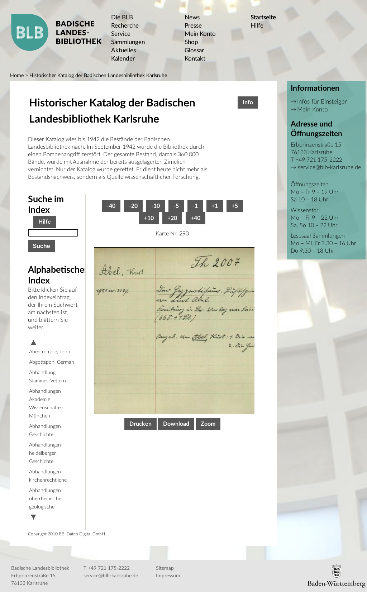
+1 (214, 206)
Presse (193, 26)
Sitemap (165, 568)
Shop (191, 42)
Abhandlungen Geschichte (45, 430)
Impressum (168, 575)
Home (17, 75)
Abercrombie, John (49, 351)
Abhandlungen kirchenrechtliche (48, 476)
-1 (195, 206)
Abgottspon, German (51, 362)
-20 (133, 206)
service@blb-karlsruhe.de (329, 167)
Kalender (123, 59)
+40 (195, 218)
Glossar (194, 50)
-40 (111, 206)
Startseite (263, 17)
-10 (155, 206)
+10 (149, 218)
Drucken (140, 424)
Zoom (208, 424)
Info (248, 102)
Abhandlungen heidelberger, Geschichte (45, 453)
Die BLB (122, 17)
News (192, 17)
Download (176, 424)
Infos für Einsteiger (322, 102)
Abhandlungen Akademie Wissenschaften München (46, 404)
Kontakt (195, 59)
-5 (176, 206)
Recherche (125, 26)
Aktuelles (123, 50)
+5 (235, 206)
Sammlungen (128, 42)
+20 (172, 218)
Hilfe (257, 26)
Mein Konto (200, 34)
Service (120, 34)
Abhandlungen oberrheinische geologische (45, 499)
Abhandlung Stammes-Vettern (47, 376)
